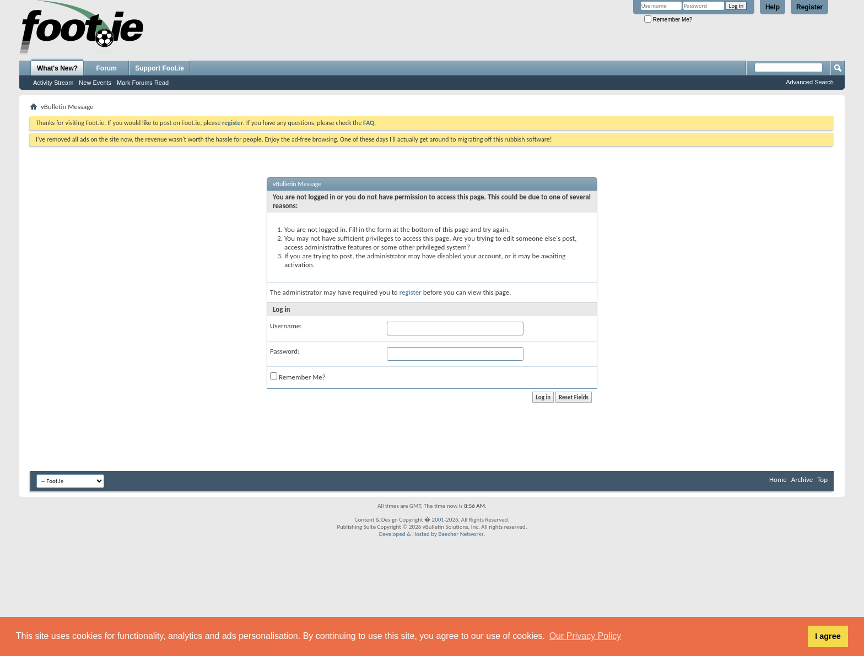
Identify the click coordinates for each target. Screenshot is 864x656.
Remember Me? (668, 20)
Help (772, 7)
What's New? (57, 68)
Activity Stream (53, 82)
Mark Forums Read (143, 82)
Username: (286, 326)
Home (778, 479)
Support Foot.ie (159, 68)
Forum (106, 68)
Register (809, 7)
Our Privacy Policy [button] (585, 636)
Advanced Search (810, 82)
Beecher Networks (460, 534)
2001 (438, 519)
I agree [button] (827, 636)
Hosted (421, 534)
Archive (802, 479)
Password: (284, 351)
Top (822, 479)
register (410, 292)
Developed (392, 534)
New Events (95, 82)
